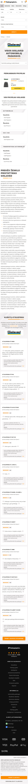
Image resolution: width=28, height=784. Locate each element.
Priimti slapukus (14, 777)
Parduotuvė (14, 704)
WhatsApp (9, 724)
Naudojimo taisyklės (14, 678)
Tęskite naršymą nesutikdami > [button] (20, 757)
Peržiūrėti (18, 88)
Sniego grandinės (14, 702)
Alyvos (14, 707)
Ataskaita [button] (5, 364)
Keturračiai (19, 6)
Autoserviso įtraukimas (14, 672)
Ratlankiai (7, 6)
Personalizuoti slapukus (14, 781)
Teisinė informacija (14, 675)
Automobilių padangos (14, 694)
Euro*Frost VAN (8, 161)
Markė (2, 17)
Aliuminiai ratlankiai (14, 699)
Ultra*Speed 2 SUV (9, 139)
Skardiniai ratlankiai (14, 696)
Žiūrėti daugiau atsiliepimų (14, 638)
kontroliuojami (14, 326)
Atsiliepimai (14, 670)
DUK (14, 732)
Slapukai (14, 685)
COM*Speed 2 (7, 155)
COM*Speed (7, 153)
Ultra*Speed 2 (7, 120)
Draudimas (14, 665)
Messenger (10, 727)
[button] (11, 363)
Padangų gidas (14, 667)
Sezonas (7, 24)
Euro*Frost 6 (7, 126)
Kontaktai (14, 730)
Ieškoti (14, 32)
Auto (2, 6)
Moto (12, 6)
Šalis (14, 680)
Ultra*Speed (7, 117)
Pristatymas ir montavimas (14, 712)
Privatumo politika (14, 683)
